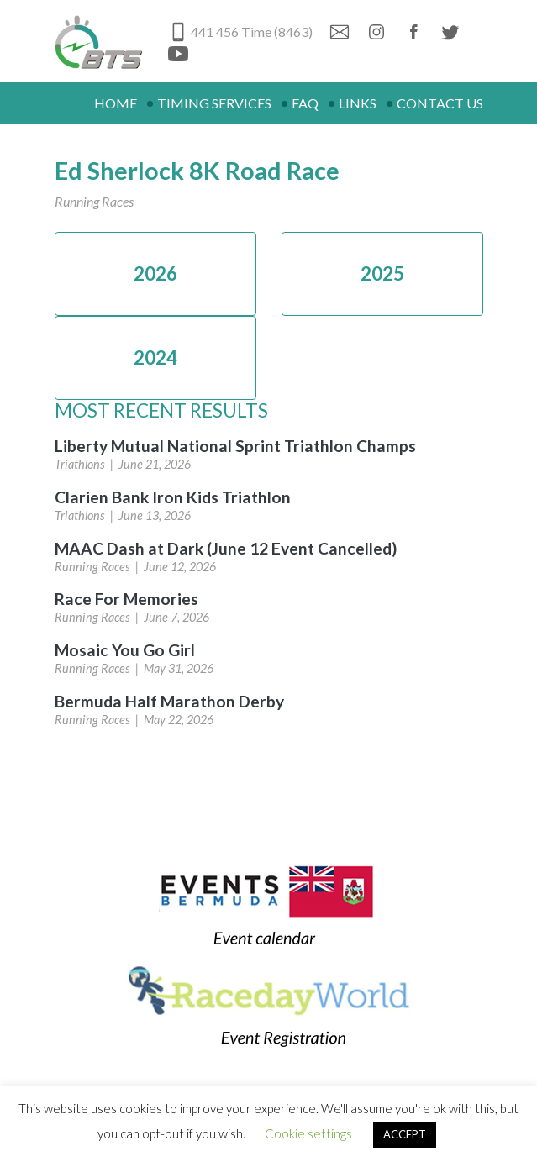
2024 (155, 357)
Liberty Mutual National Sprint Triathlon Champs (235, 445)
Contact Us (440, 103)
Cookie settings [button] (308, 1133)
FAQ (305, 103)
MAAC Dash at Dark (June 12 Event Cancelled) (226, 548)
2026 (155, 273)
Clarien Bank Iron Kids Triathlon (173, 497)
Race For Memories (126, 598)
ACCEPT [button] (404, 1134)
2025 (382, 273)
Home (115, 103)
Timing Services (214, 103)
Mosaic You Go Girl (125, 650)
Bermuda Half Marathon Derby (169, 701)
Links (357, 103)
